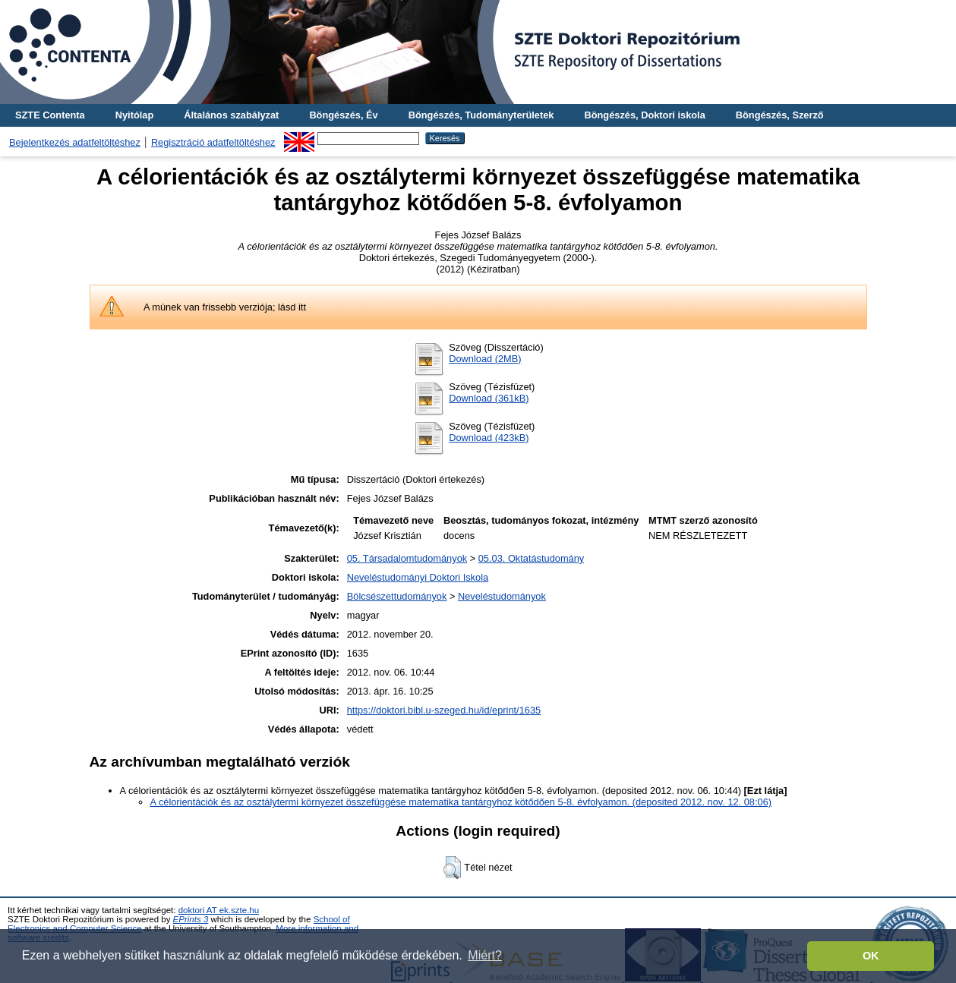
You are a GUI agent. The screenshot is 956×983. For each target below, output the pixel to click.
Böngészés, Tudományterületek (481, 115)
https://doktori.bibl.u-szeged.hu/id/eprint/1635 (444, 710)
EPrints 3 (191, 919)
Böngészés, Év (343, 115)
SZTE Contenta (50, 115)
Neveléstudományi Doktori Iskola (417, 577)
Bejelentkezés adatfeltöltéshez (74, 142)
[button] (452, 867)
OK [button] (871, 956)
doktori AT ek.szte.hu (218, 910)
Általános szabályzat (231, 115)
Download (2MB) (485, 358)
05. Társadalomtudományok (407, 558)
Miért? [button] (484, 955)
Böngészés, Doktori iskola (644, 115)
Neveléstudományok (502, 596)
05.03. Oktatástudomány (531, 558)
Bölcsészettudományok (397, 596)
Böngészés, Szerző (780, 115)
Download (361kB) (488, 398)
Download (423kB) (488, 437)
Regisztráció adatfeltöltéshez (213, 142)
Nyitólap (134, 115)
